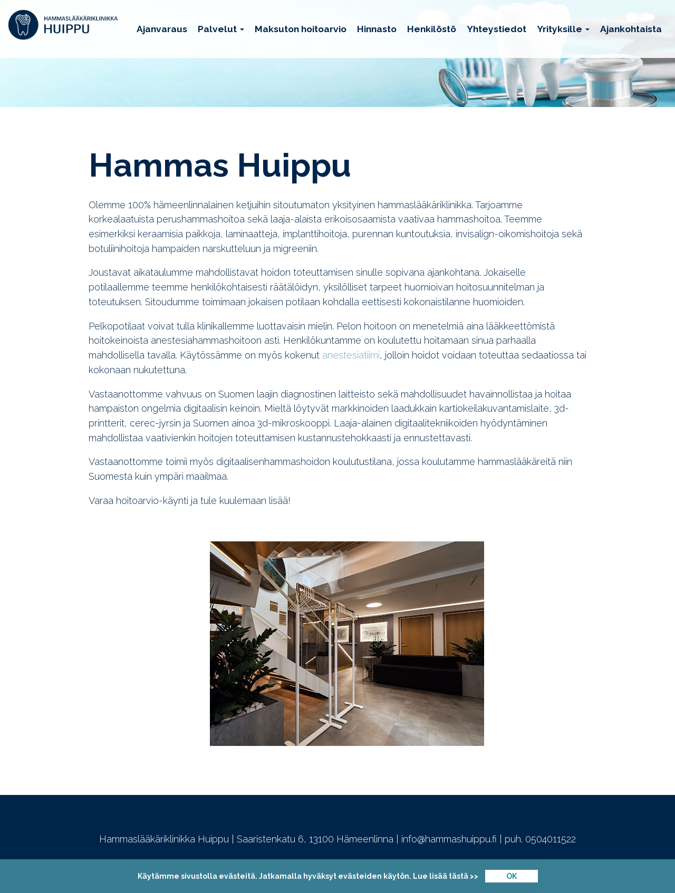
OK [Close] (511, 876)
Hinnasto (377, 29)
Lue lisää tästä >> (445, 876)
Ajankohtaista (631, 29)
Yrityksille (563, 29)
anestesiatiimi (351, 355)
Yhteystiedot (496, 29)
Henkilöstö (431, 29)
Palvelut (221, 29)
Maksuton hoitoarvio (300, 29)
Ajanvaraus (162, 29)
